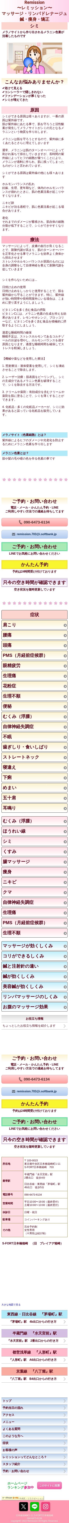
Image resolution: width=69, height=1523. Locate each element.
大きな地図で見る (11, 1304)
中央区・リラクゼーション (31, 1498)
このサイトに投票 (49, 1485)
